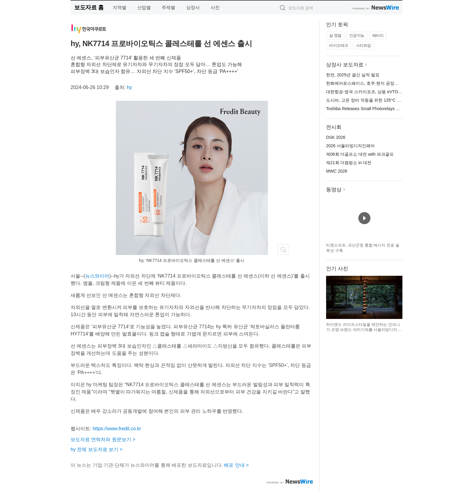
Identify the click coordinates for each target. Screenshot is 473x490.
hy (129, 87)
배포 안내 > (236, 465)
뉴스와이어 (97, 275)
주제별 (168, 7)
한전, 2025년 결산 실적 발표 (352, 74)
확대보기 (283, 249)
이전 (331, 297)
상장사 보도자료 (344, 65)
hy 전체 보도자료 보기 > (96, 449)
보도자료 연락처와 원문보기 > (103, 439)
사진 (215, 7)
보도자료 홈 (88, 7)
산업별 (144, 7)
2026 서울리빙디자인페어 (350, 145)
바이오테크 (338, 45)
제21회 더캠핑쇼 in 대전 (348, 162)
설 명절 (335, 35)
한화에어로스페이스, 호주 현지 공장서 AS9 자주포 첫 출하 (381, 83)
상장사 (193, 7)
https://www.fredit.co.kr (117, 428)
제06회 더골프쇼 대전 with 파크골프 (360, 154)
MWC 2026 (336, 171)
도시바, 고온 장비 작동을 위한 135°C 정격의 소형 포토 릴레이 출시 (389, 100)
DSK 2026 (335, 137)
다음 (397, 297)
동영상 (333, 189)
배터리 (378, 35)
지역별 (119, 7)
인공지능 (356, 35)
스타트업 (363, 45)
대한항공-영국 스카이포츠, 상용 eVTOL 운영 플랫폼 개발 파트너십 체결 (393, 91)
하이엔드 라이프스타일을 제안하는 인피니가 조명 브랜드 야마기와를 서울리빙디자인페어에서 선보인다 (363, 329)
